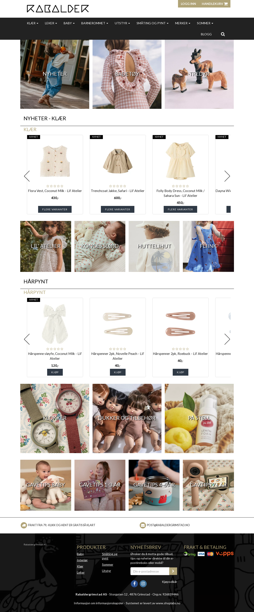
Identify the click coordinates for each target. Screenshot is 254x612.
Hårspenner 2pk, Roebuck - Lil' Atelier (180, 354)
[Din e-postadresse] (150, 571)
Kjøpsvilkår (169, 582)
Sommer (205, 23)
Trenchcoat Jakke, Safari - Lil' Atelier (118, 191)
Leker (51, 23)
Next (227, 176)
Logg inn (188, 4)
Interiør (82, 560)
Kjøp (55, 372)
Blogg (206, 34)
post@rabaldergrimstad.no (168, 525)
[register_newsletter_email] (173, 571)
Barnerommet (94, 23)
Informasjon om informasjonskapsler (98, 603)
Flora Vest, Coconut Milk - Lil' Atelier (55, 191)
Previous (26, 176)
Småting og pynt (153, 23)
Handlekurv (215, 4)
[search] (222, 34)
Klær (32, 23)
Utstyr (122, 23)
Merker (182, 23)
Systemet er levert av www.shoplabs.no (153, 603)
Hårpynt (35, 292)
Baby (69, 23)
